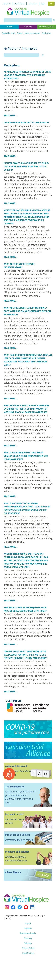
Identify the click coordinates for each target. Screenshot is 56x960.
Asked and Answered (16, 766)
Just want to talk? (14, 814)
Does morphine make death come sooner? (26, 122)
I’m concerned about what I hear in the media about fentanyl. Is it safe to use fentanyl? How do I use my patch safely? (25, 655)
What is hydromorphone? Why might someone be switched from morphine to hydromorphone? (26, 456)
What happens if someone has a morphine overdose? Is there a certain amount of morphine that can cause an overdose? (26, 409)
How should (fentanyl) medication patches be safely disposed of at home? (25, 609)
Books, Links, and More (17, 835)
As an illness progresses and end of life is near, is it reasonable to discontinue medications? (27, 75)
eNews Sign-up (13, 872)
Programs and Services (17, 851)
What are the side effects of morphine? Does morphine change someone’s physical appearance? (27, 311)
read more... (10, 115)
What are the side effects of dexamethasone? (19, 265)
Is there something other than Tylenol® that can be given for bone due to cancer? (26, 166)
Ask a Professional (15, 786)
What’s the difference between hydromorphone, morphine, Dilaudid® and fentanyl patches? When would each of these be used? (27, 508)
